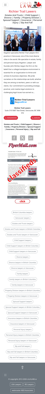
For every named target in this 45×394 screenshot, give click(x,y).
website (37, 118)
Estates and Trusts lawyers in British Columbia (22, 229)
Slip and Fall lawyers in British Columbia (22, 352)
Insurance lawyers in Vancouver (22, 324)
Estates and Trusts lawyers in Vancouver (22, 235)
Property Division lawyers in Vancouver (22, 296)
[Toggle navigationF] (5, 375)
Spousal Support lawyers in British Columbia (22, 307)
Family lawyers (22, 274)
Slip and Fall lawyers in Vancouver (22, 357)
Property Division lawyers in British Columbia (22, 290)
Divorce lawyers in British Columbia (22, 262)
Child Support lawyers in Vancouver (22, 251)
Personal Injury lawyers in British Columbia (22, 335)
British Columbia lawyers (22, 212)
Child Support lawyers (22, 240)
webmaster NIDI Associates (22, 390)
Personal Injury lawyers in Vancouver (22, 340)
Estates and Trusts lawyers (22, 223)
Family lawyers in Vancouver (22, 285)
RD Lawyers (29, 384)
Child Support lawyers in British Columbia (23, 246)
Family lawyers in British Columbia (22, 279)
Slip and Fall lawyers (22, 346)
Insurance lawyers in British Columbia (22, 318)
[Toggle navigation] (5, 5)
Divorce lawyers (22, 257)
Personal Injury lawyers (22, 329)
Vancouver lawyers (22, 218)
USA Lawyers (16, 384)
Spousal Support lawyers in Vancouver (22, 313)
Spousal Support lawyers (22, 301)
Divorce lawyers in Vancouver (22, 268)
